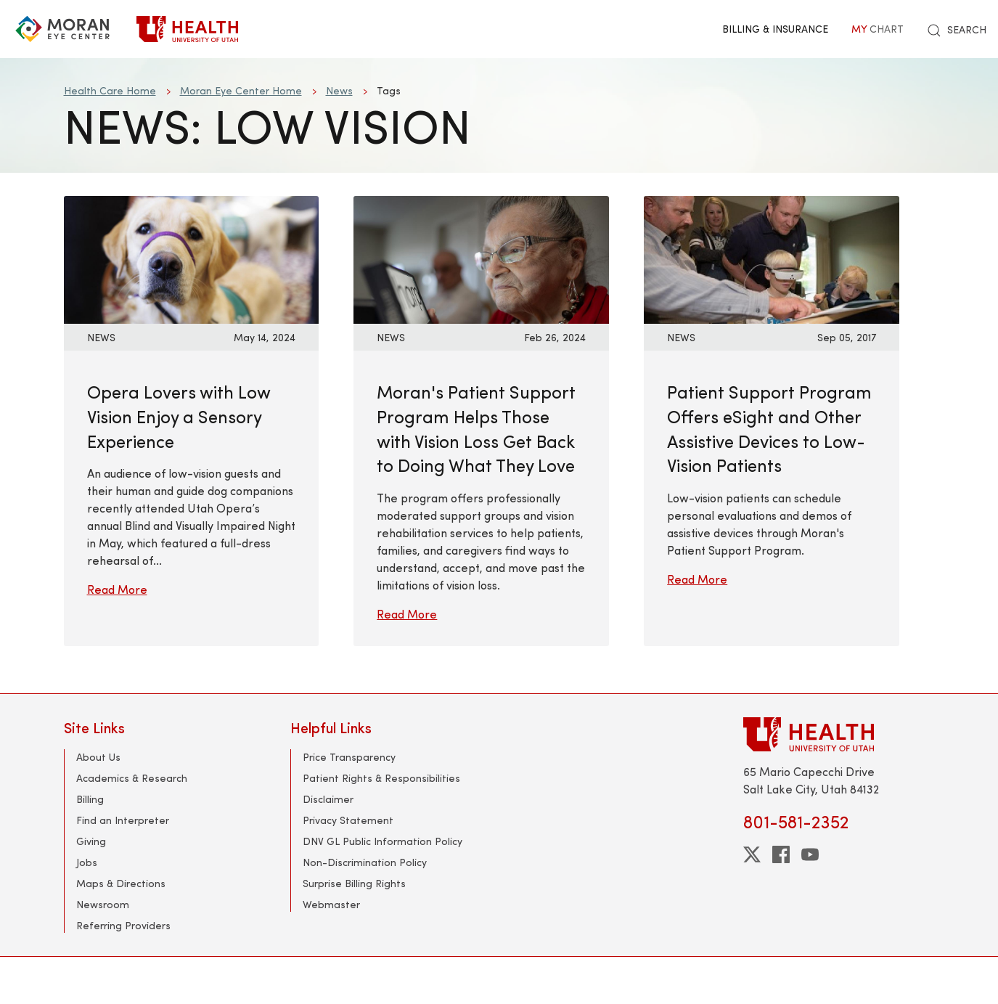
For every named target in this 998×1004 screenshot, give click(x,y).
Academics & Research (131, 778)
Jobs (86, 862)
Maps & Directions (120, 883)
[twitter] (752, 854)
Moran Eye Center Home (241, 90)
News (339, 90)
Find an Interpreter (122, 820)
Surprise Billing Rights (354, 883)
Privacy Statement (348, 820)
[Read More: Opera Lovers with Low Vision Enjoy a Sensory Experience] (191, 258)
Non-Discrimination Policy (365, 862)
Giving (91, 841)
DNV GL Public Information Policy (382, 841)
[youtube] (810, 854)
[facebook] (781, 854)
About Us (98, 757)
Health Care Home (110, 90)
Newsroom (102, 904)
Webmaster (331, 904)
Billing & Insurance (775, 29)
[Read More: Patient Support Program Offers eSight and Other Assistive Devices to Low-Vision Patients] (771, 258)
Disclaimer (328, 799)
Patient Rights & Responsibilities (381, 778)
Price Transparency (349, 757)
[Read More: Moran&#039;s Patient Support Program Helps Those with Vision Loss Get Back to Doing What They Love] (481, 258)
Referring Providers (123, 925)
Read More (117, 589)
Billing (90, 799)
